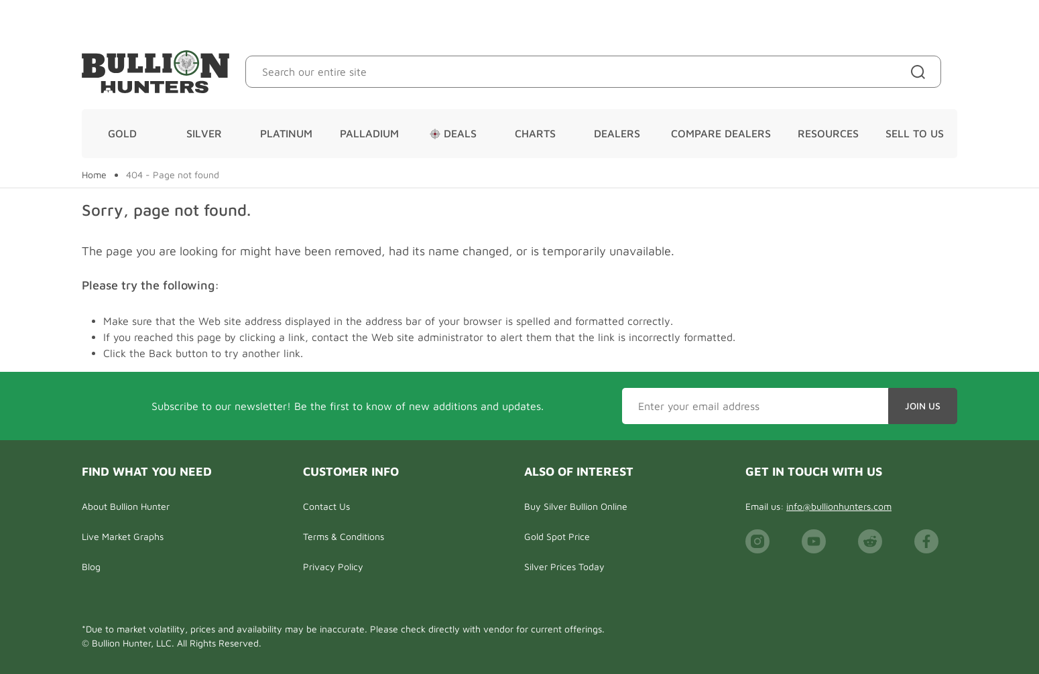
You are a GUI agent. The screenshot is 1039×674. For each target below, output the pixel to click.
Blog (91, 566)
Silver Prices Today (564, 566)
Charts (535, 133)
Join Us (922, 405)
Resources (828, 133)
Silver (204, 133)
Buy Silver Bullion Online (575, 506)
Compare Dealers (721, 133)
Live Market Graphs (123, 536)
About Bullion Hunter (126, 506)
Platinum (286, 133)
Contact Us (326, 506)
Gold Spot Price (557, 536)
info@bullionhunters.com (839, 506)
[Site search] (920, 72)
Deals (453, 133)
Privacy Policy (333, 566)
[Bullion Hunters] (155, 71)
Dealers (617, 133)
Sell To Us (914, 133)
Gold (122, 133)
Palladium (369, 133)
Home (94, 175)
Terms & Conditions (343, 536)
